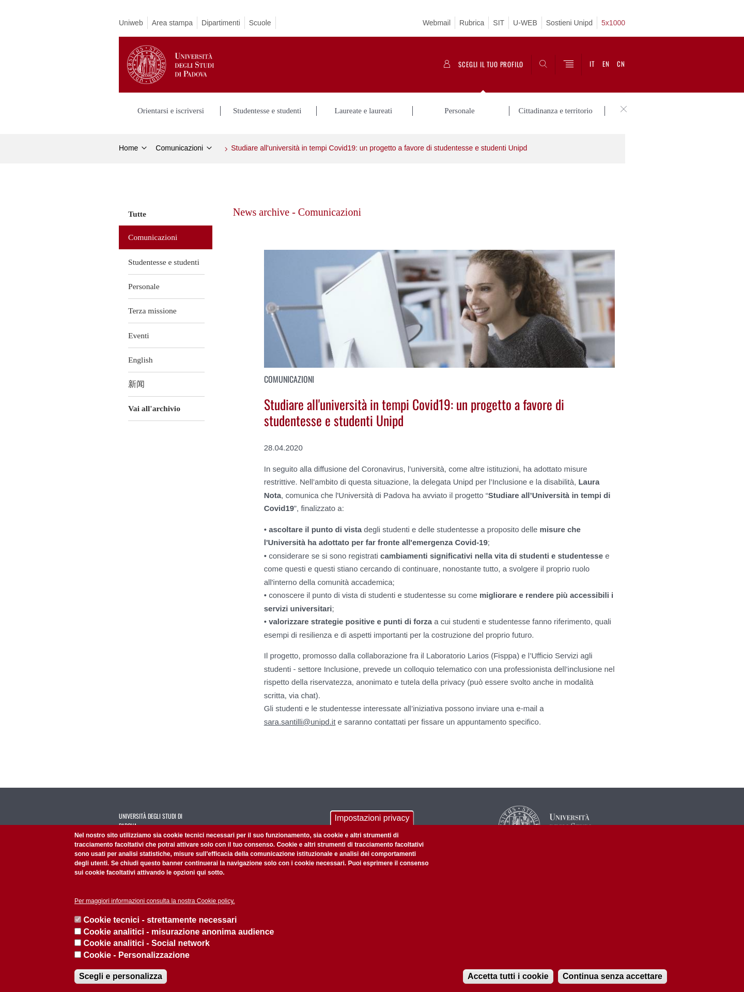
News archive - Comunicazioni (297, 212)
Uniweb (131, 23)
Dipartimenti (221, 23)
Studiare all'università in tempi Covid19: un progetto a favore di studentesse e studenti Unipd (379, 148)
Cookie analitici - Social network (146, 943)
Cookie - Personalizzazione (136, 955)
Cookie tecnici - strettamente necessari (160, 919)
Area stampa (172, 23)
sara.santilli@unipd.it (300, 721)
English (140, 359)
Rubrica (471, 23)
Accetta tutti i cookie (508, 976)
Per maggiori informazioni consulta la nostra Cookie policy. (154, 901)
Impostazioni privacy (372, 818)
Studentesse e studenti (163, 262)
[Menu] (568, 64)
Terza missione (152, 310)
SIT (498, 23)
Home (128, 148)
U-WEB (525, 23)
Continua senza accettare (612, 976)
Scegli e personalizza (120, 976)
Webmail (437, 23)
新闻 (136, 384)
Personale (144, 286)
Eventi (138, 335)
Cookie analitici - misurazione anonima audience (178, 931)
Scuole (260, 23)
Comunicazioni (179, 148)
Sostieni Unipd (569, 23)
